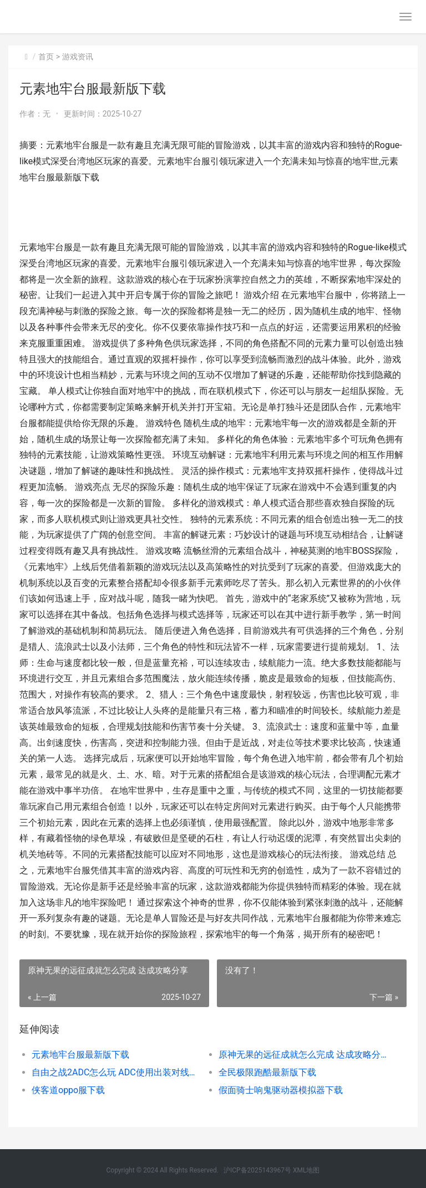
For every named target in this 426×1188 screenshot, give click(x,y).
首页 (46, 56)
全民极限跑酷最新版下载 (267, 1072)
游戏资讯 (77, 56)
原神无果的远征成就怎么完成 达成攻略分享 (303, 1054)
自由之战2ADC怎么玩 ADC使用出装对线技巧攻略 (116, 1072)
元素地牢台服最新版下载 (80, 1054)
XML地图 (306, 1170)
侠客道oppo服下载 (68, 1090)
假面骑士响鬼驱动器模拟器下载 (281, 1090)
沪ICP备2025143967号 (257, 1170)
